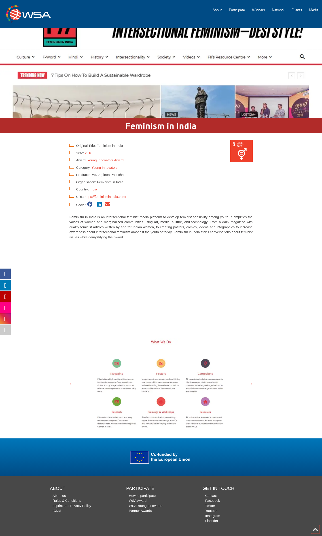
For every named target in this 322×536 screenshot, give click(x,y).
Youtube (211, 511)
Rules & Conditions (67, 500)
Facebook (212, 500)
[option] (161, 73)
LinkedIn (211, 521)
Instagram (212, 516)
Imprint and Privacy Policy (72, 506)
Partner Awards (140, 511)
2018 (88, 153)
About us (59, 496)
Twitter (210, 506)
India (93, 189)
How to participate (142, 496)
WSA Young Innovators (146, 506)
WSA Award (137, 500)
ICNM (57, 511)
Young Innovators (104, 167)
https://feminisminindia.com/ (105, 197)
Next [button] (251, 383)
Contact (211, 496)
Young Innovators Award (105, 160)
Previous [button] (71, 383)
